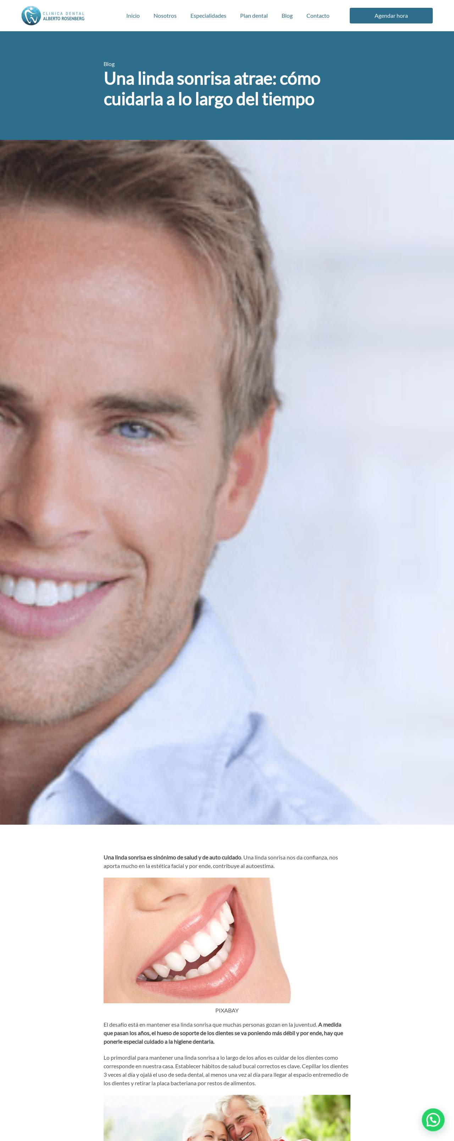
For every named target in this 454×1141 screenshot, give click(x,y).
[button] (435, 1126)
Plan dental (254, 15)
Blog (287, 15)
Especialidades (208, 15)
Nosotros (165, 15)
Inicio (133, 15)
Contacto (318, 15)
